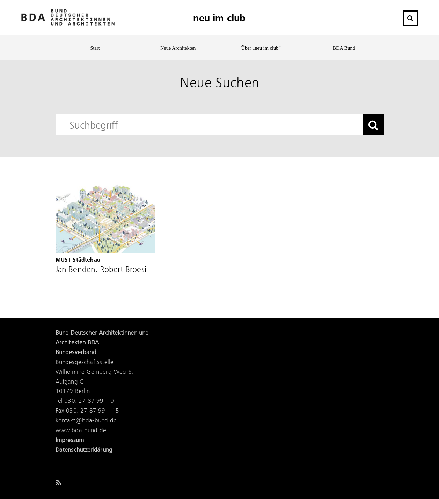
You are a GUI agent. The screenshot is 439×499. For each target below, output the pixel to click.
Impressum (70, 440)
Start (95, 48)
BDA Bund (344, 48)
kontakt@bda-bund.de (86, 421)
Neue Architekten (178, 48)
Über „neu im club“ (261, 48)
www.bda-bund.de (81, 430)
